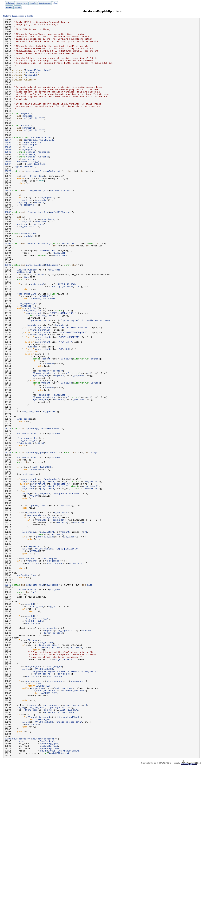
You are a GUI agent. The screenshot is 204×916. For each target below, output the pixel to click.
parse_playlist (35, 314)
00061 (8, 175)
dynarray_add (40, 447)
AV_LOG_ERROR (42, 588)
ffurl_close (24, 528)
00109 (8, 314)
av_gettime (49, 490)
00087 (8, 250)
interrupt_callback (61, 340)
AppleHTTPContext (41, 161)
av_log (26, 588)
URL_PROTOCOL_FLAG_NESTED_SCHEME (59, 897)
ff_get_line (37, 207)
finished (27, 173)
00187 (8, 539)
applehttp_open (35, 539)
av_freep (22, 239)
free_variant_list (38, 250)
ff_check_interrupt (44, 825)
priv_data (54, 320)
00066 (8, 190)
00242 (8, 698)
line (26, 328)
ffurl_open (31, 848)
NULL (78, 340)
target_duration (31, 167)
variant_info (28, 276)
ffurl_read (36, 724)
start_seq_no (30, 170)
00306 (8, 883)
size (89, 698)
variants (44, 184)
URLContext (23, 190)
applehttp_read (35, 698)
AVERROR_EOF (43, 819)
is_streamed (28, 565)
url (25, 138)
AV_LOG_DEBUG (37, 845)
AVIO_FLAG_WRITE (42, 556)
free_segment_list (38, 225)
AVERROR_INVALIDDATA (43, 354)
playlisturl (31, 164)
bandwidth (28, 149)
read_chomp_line (35, 201)
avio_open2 (37, 337)
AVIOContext (53, 201)
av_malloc (66, 427)
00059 (8, 170)
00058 (8, 167)
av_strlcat (28, 582)
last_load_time (36, 193)
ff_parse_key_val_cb (71, 380)
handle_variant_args (39, 288)
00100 (8, 288)
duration (27, 135)
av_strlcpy (28, 574)
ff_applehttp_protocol (40, 883)
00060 (8, 173)
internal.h (31, 86)
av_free (26, 236)
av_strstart (34, 372)
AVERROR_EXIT (49, 828)
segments (44, 178)
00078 (8, 225)
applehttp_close (35, 510)
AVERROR (49, 432)
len (24, 207)
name (21, 885)
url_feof (32, 366)
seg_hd (36, 190)
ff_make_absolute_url (45, 444)
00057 (8, 164)
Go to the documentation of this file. (18, 16)
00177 (8, 510)
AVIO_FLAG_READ (67, 337)
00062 (8, 178)
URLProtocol (19, 883)
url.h (28, 89)
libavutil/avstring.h (37, 80)
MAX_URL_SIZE (36, 138)
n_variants (28, 181)
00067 (8, 193)
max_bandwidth (35, 614)
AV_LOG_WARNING (44, 655)
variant (25, 147)
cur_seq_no (28, 187)
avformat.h (31, 83)
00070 (8, 201)
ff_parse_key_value (38, 380)
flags (94, 539)
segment (25, 132)
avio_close (23, 499)
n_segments (28, 175)
